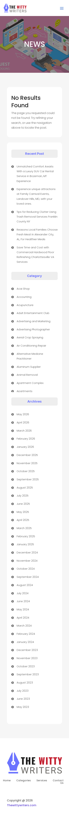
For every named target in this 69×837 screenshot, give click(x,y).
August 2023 (25, 682)
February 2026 (26, 438)
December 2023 (27, 650)
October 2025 (26, 471)
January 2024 (25, 642)
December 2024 (27, 552)
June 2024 (23, 601)
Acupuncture (25, 305)
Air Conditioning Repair (31, 345)
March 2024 (24, 625)
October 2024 (26, 569)
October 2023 (26, 666)
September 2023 (28, 674)
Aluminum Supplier (29, 367)
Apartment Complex (30, 383)
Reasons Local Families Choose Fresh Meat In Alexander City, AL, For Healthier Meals (37, 234)
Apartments (24, 391)
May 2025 (23, 512)
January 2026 (25, 447)
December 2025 (27, 455)
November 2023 (27, 658)
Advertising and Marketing (33, 321)
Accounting (24, 297)
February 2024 (26, 634)
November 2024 (27, 561)
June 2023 (23, 699)
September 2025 (28, 479)
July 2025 (22, 495)
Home (7, 780)
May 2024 (23, 609)
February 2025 (26, 536)
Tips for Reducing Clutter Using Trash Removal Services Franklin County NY (37, 216)
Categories (23, 780)
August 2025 (25, 487)
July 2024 (22, 593)
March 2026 (24, 430)
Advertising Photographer (33, 329)
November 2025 (27, 463)
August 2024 (25, 585)
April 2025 (23, 520)
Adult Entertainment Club (33, 313)
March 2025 (24, 528)
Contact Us (58, 782)
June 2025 (23, 504)
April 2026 (23, 422)
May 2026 (23, 414)
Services (41, 780)
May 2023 (23, 707)
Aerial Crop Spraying (30, 337)
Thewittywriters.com (21, 805)
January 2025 (25, 544)
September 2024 (28, 577)
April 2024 (23, 617)
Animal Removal (27, 375)
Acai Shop (23, 289)
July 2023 (22, 691)
